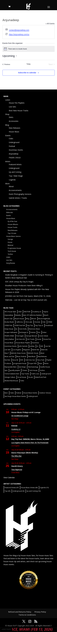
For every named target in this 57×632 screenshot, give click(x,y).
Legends (12, 180)
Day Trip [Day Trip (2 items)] (30, 325)
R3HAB (14, 426)
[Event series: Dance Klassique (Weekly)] (32, 450)
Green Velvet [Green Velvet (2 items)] (43, 336)
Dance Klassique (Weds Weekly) (24, 453)
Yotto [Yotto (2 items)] (22, 381)
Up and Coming (15, 172)
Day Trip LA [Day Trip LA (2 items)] (39, 325)
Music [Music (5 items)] (42, 353)
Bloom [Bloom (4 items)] (33, 319)
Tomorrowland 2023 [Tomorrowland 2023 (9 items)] (12, 374)
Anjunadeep (13, 154)
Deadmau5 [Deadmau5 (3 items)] (49, 325)
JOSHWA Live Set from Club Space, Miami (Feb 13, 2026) (28, 296)
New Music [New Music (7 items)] (32, 356)
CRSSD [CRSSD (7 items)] (50, 322)
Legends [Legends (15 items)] (44, 488)
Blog (7, 125)
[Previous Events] (6, 64)
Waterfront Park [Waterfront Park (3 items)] (40, 377)
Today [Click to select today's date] (28, 64)
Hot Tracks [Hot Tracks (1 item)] (31, 339)
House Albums (13, 224)
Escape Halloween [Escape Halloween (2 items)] (11, 332)
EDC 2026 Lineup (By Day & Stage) (19, 281)
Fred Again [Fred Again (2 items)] (20, 336)
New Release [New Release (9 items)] (42, 356)
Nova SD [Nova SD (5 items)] (15, 360)
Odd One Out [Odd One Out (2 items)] (30, 360)
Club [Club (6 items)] (44, 322)
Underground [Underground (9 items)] (18, 491)
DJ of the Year (12, 221)
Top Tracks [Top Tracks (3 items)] (25, 374)
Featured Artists (15, 164)
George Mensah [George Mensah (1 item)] (31, 336)
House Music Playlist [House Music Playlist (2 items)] (23, 343)
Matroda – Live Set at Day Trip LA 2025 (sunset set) (26, 300)
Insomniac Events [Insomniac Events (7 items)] (11, 346)
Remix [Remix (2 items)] (46, 363)
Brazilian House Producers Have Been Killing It (23, 285)
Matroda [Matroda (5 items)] (44, 350)
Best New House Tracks (18, 110)
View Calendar (9, 478)
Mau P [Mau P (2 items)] (7, 353)
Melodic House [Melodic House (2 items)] (33, 353)
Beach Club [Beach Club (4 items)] (9, 319)
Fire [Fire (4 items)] (39, 332)
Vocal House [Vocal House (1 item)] (21, 377)
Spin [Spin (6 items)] (6, 370)
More (7, 183)
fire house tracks (32, 558)
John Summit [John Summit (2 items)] (23, 346)
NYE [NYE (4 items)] (21, 360)
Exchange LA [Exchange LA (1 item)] (23, 332)
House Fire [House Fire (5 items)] (47, 339)
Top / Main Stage (16, 176)
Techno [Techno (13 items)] (42, 370)
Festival (12, 146)
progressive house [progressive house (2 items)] (19, 363)
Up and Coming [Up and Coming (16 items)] (33, 491)
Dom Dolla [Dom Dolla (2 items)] (23, 329)
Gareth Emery (17, 466)
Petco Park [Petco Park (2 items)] (40, 360)
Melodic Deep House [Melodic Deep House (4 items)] (18, 353)
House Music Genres (13, 236)
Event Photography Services (20, 194)
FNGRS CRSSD (15, 157)
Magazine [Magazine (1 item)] (26, 350)
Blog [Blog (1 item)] (27, 319)
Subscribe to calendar (27, 73)
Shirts (11, 117)
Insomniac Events (16, 150)
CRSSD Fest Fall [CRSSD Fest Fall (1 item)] (19, 325)
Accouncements (15, 190)
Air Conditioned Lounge (19, 416)
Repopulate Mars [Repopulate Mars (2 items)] (11, 367)
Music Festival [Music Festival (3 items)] (21, 356)
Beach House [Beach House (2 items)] (19, 319)
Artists (7, 161)
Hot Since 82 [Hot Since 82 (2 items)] (20, 339)
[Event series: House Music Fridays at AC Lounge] (26, 409)
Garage (10, 239)
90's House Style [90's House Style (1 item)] (10, 312)
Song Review (10, 263)
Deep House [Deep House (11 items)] (9, 329)
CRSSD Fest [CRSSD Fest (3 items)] (8, 325)
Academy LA (15, 429)
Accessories (13, 121)
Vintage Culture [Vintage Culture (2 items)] (10, 377)
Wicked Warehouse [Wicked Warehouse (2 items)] (11, 381)
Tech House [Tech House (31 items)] (33, 370)
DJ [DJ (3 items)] (16, 329)
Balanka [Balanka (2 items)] (18, 315)
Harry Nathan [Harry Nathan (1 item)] (9, 339)
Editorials (9, 212)
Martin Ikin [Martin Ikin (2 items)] (35, 350)
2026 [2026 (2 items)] (20, 312)
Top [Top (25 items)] (7, 491)
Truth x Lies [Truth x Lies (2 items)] (35, 374)
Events (8, 135)
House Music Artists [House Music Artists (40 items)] (29, 488)
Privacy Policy (40, 612)
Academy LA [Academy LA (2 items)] (36, 312)
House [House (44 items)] (39, 339)
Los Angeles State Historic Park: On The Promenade (29, 443)
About (11, 186)
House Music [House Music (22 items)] (9, 343)
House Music (14, 131)
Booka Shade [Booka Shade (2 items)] (9, 322)
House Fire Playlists (16, 103)
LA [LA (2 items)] (37, 346)
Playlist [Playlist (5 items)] (48, 360)
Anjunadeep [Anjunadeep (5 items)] (9, 315)
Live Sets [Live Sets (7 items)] (8, 350)
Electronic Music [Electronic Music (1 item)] (34, 329)
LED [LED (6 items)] (41, 346)
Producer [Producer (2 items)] (8, 363)
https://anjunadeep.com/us (19, 34)
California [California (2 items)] (19, 322)
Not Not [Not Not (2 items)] (7, 360)
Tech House (12, 251)
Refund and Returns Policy (19, 612)
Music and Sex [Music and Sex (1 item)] (9, 356)
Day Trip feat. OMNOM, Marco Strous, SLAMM (30, 439)
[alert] (28, 49)
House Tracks (12, 227)
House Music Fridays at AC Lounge (25, 412)
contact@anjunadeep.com (19, 30)
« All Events (50, 23)
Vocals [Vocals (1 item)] (30, 377)
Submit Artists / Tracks (18, 198)
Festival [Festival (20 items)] (33, 332)
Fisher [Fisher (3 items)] (44, 332)
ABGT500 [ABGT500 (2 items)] (27, 312)
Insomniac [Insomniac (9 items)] (35, 343)
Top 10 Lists (12, 233)
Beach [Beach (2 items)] (46, 315)
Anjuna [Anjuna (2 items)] (45, 312)
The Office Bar (16, 456)
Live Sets (12, 107)
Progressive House (14, 248)
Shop (7, 114)
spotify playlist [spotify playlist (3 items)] (15, 370)
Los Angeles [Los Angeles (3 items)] (17, 350)
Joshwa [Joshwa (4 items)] (32, 346)
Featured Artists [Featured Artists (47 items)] (12, 488)
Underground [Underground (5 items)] (46, 374)
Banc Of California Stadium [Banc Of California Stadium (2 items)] (32, 315)
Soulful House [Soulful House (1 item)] (45, 367)
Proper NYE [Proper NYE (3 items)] (33, 363)
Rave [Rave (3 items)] (40, 363)
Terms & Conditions (27, 615)
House (10, 242)
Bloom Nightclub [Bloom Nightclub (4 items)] (44, 319)
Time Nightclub (16, 469)
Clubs (11, 138)
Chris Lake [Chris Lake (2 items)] (28, 322)
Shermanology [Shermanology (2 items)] (33, 367)
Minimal (10, 245)
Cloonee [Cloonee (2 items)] (37, 322)
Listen (7, 100)
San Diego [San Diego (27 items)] (22, 367)
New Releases (14, 128)
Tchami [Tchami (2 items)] (24, 370)
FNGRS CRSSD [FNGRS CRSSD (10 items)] (9, 336)
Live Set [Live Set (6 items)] (47, 346)
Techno (10, 254)
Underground (14, 142)
